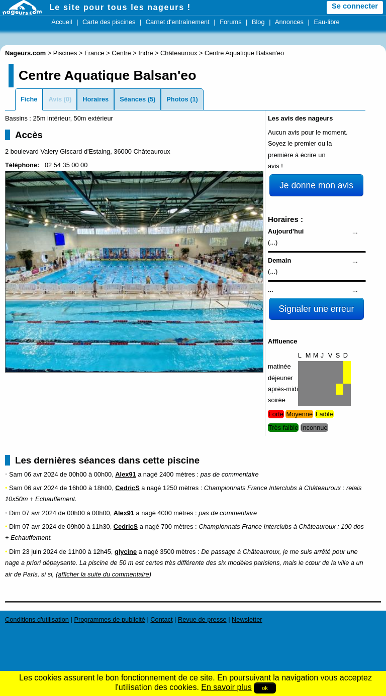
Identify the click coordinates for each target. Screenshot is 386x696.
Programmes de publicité (109, 619)
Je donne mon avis (316, 185)
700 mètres (177, 526)
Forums (230, 22)
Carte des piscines (108, 22)
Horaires (95, 99)
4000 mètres (175, 513)
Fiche (29, 99)
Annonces (289, 22)
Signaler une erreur (316, 309)
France (94, 53)
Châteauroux (178, 53)
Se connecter (355, 6)
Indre (145, 53)
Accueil (61, 22)
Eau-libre (326, 22)
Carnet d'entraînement (178, 22)
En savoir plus (226, 687)
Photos (177, 99)
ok (265, 688)
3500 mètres (178, 551)
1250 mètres (181, 488)
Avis (55, 99)
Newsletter (247, 619)
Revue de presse (202, 619)
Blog (258, 22)
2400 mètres (177, 474)
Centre (121, 53)
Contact (161, 619)
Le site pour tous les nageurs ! (120, 7)
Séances (133, 99)
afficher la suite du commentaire (103, 574)
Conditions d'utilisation (37, 619)
